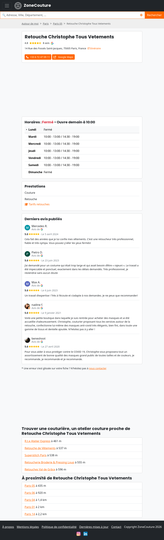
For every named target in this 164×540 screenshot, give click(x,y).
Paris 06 (30, 493)
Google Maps (63, 57)
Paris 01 (30, 507)
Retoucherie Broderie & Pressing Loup (49, 462)
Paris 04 (30, 500)
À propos (8, 527)
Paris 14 (30, 514)
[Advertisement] (82, 89)
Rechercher (154, 15)
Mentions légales (28, 527)
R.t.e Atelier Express (37, 441)
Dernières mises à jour (94, 527)
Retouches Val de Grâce (40, 469)
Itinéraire (94, 48)
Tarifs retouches (37, 204)
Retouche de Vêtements (40, 448)
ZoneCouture (33, 5)
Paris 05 (30, 486)
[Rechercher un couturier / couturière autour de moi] (141, 15)
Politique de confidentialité (59, 527)
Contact (116, 527)
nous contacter (97, 368)
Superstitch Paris (35, 455)
